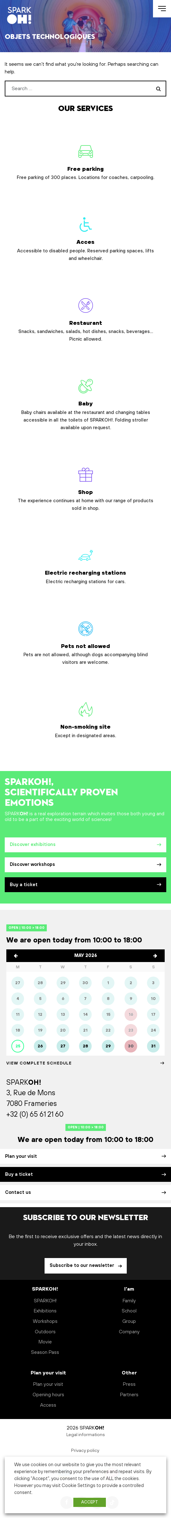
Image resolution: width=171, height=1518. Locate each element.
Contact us (85, 1192)
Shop (85, 487)
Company (129, 1332)
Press (129, 1384)
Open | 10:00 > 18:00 (27, 928)
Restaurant (85, 318)
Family (129, 1301)
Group (129, 1321)
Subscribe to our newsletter (82, 1265)
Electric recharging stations (85, 564)
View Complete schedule (85, 1063)
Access (48, 1405)
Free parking (85, 160)
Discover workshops (85, 864)
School (129, 1311)
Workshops (45, 1321)
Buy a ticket (85, 885)
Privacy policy (85, 1450)
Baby (85, 402)
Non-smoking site (85, 718)
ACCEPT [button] (89, 1502)
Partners (129, 1395)
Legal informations (85, 1435)
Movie (45, 1342)
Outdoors (45, 1332)
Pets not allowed (85, 641)
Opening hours (48, 1395)
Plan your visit (85, 1156)
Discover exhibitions (85, 845)
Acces (85, 237)
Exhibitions (45, 1311)
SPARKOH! (45, 1301)
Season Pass (45, 1352)
